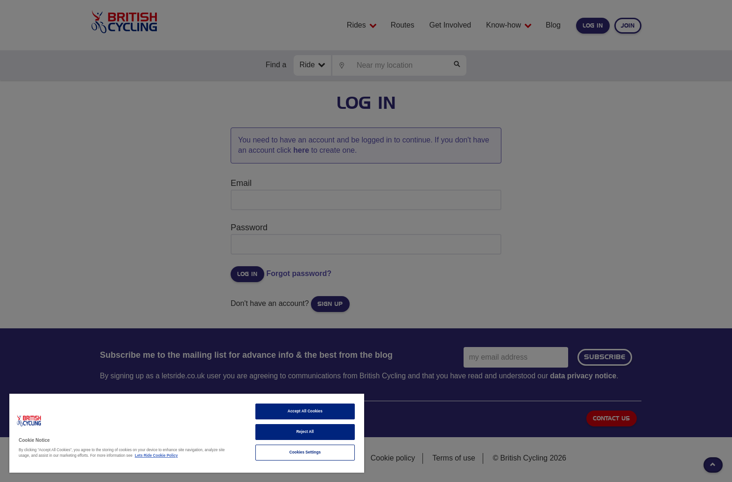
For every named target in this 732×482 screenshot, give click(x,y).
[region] (186, 433)
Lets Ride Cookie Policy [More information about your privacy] (156, 456)
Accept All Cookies (305, 411)
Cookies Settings (305, 452)
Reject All (305, 432)
